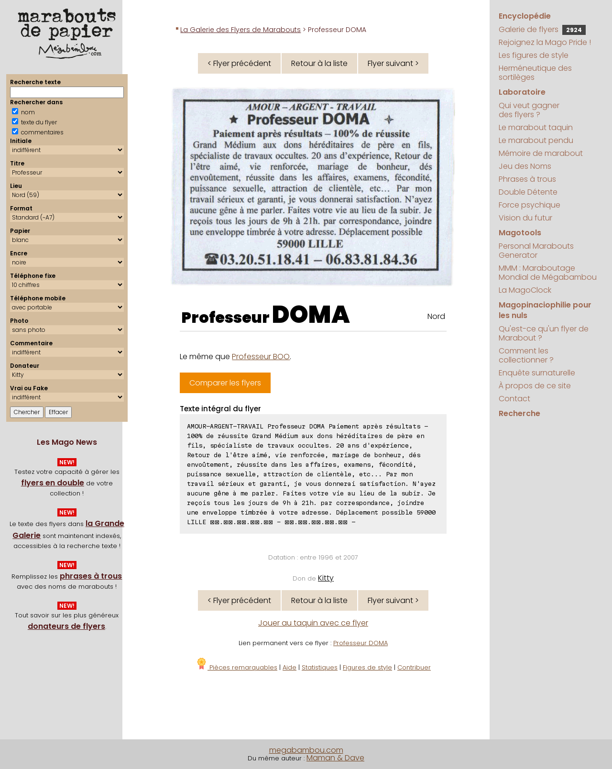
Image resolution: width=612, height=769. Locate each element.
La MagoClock (525, 290)
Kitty (326, 577)
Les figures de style (533, 55)
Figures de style (367, 667)
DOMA (311, 314)
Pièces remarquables (236, 667)
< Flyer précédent (239, 63)
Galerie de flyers (542, 29)
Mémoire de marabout (541, 153)
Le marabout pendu (536, 140)
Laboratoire (522, 92)
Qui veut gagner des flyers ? (529, 110)
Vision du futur (525, 217)
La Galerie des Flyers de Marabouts (240, 29)
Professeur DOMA (360, 643)
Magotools (520, 232)
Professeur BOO (261, 356)
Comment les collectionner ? (526, 355)
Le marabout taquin (536, 127)
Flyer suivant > (393, 63)
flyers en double (52, 482)
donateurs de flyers (66, 626)
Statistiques (320, 667)
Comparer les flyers (225, 382)
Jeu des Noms (525, 166)
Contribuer (414, 667)
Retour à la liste (319, 63)
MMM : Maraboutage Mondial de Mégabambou (548, 273)
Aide (289, 667)
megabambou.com (306, 750)
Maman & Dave (335, 757)
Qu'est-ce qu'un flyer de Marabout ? (544, 333)
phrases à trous (91, 576)
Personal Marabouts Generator (536, 251)
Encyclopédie (525, 16)
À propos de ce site (535, 385)
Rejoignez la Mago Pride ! (545, 42)
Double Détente (528, 192)
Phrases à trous (527, 179)
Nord (436, 316)
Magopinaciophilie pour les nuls (545, 310)
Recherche (519, 413)
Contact (514, 398)
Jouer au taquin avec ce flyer (313, 622)
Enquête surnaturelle (537, 372)
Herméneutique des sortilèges (535, 73)
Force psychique (529, 204)
